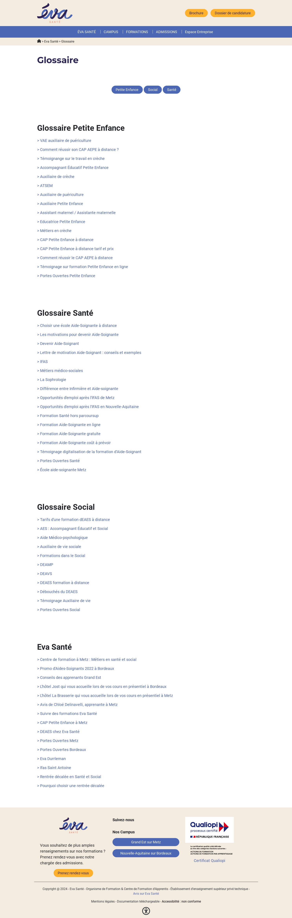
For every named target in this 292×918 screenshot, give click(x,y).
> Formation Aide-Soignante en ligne (69, 424)
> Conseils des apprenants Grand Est (69, 677)
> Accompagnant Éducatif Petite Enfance (73, 167)
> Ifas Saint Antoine (54, 767)
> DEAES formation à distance (63, 582)
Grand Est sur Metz (146, 842)
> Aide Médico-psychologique (62, 537)
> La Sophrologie (51, 379)
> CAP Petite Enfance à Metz (62, 722)
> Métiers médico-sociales (60, 370)
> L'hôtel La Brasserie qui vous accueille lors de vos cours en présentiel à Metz (105, 695)
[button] (149, 31)
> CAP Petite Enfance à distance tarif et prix (75, 248)
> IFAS (42, 361)
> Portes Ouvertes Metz (57, 740)
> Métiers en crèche (54, 230)
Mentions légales (103, 901)
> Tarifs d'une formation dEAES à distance (73, 519)
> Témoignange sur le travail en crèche (71, 158)
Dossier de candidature (233, 13)
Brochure (196, 13)
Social (152, 90)
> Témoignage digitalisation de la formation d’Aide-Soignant (89, 451)
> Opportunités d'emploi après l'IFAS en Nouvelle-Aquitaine (88, 406)
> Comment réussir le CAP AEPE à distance (75, 257)
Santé (171, 90)
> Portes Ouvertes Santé (58, 460)
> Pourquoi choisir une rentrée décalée (70, 785)
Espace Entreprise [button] (199, 32)
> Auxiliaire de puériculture (60, 194)
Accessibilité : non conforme (181, 901)
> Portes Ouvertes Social (58, 609)
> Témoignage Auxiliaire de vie (64, 600)
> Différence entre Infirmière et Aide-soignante (77, 388)
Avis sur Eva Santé (146, 893)
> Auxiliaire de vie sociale (59, 546)
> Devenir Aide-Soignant (58, 343)
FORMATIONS (137, 32)
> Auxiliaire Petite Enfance (60, 203)
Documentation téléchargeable (138, 901)
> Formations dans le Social (61, 555)
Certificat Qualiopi (209, 860)
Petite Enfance (127, 90)
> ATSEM (45, 185)
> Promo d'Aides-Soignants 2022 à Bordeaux (75, 668)
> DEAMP (45, 564)
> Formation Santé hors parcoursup (68, 415)
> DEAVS (44, 573)
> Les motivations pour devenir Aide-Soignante (78, 334)
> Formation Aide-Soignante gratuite (69, 433)
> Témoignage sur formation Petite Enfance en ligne (82, 266)
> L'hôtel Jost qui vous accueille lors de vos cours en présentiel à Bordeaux (102, 686)
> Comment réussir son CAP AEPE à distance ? (78, 149)
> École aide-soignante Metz (61, 469)
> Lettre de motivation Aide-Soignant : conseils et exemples (89, 352)
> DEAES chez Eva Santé (58, 731)
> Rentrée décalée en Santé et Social (69, 776)
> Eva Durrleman (51, 758)
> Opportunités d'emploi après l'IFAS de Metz (75, 397)
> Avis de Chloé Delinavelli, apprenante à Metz (77, 704)
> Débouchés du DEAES (57, 591)
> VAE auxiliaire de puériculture (64, 140)
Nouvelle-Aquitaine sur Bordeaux (145, 853)
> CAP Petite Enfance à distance (65, 239)
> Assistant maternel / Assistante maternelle (76, 212)
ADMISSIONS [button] (166, 32)
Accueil (39, 41)
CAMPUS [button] (111, 32)
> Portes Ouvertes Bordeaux (61, 749)
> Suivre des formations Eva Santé (67, 713)
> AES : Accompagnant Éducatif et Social (72, 528)
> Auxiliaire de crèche (55, 176)
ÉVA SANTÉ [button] (87, 32)
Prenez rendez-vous (73, 873)
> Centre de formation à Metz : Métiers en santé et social (86, 659)
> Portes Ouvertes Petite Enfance (66, 275)
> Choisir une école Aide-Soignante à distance (77, 325)
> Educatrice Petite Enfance (61, 221)
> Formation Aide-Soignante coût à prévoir (74, 442)
